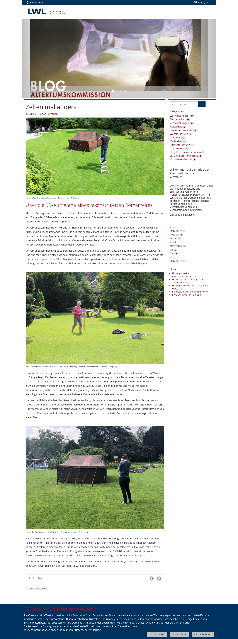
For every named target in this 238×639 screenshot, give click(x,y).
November (176, 246)
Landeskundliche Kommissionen (190, 291)
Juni (172, 253)
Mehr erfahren (156, 634)
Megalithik (176, 126)
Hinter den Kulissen (181, 130)
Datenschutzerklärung (88, 630)
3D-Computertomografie (184, 155)
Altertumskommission (187, 185)
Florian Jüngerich (48, 114)
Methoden (176, 141)
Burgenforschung (180, 144)
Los (202, 104)
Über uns (175, 137)
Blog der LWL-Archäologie (186, 294)
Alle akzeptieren (203, 634)
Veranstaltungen (179, 123)
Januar (173, 238)
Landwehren (177, 148)
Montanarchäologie (181, 159)
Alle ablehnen (179, 634)
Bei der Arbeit (177, 119)
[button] (36, 58)
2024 (173, 242)
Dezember (176, 231)
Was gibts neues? (180, 115)
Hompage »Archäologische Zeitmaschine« (187, 281)
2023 (173, 257)
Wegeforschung (179, 134)
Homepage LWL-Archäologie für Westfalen (190, 287)
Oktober (174, 234)
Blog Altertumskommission (185, 152)
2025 (173, 227)
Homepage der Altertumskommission (184, 275)
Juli (171, 249)
